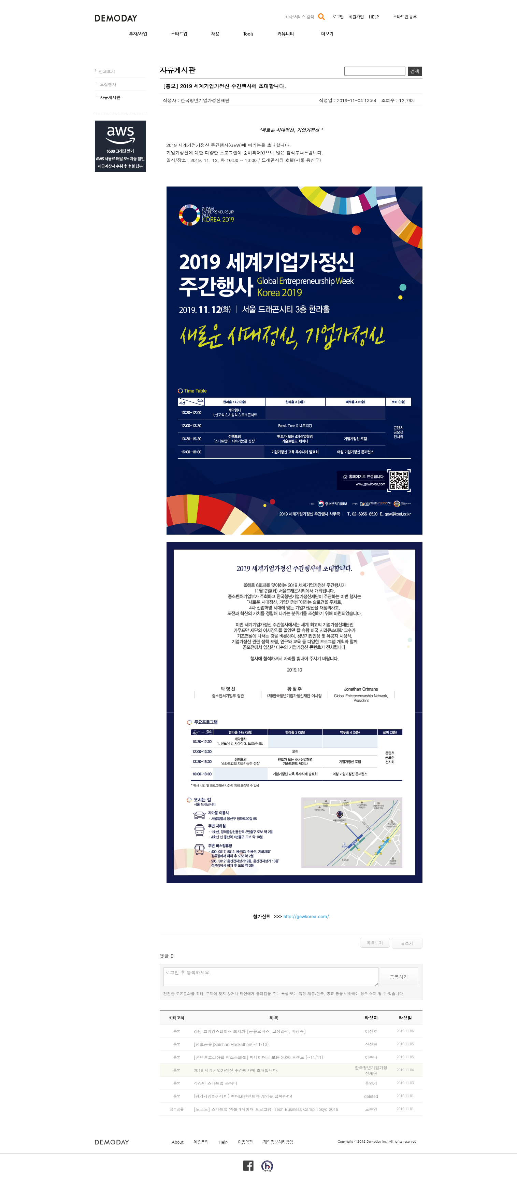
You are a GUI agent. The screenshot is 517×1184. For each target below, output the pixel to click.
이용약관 (245, 1142)
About (177, 1142)
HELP (374, 16)
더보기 (327, 33)
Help (223, 1142)
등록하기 (399, 977)
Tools (248, 33)
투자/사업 (138, 33)
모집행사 (108, 84)
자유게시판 (110, 97)
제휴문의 (201, 1142)
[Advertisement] (120, 224)
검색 (415, 71)
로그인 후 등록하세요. (270, 976)
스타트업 (179, 33)
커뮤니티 (285, 33)
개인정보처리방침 (278, 1142)
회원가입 (356, 16)
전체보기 (107, 71)
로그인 (338, 16)
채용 (215, 33)
